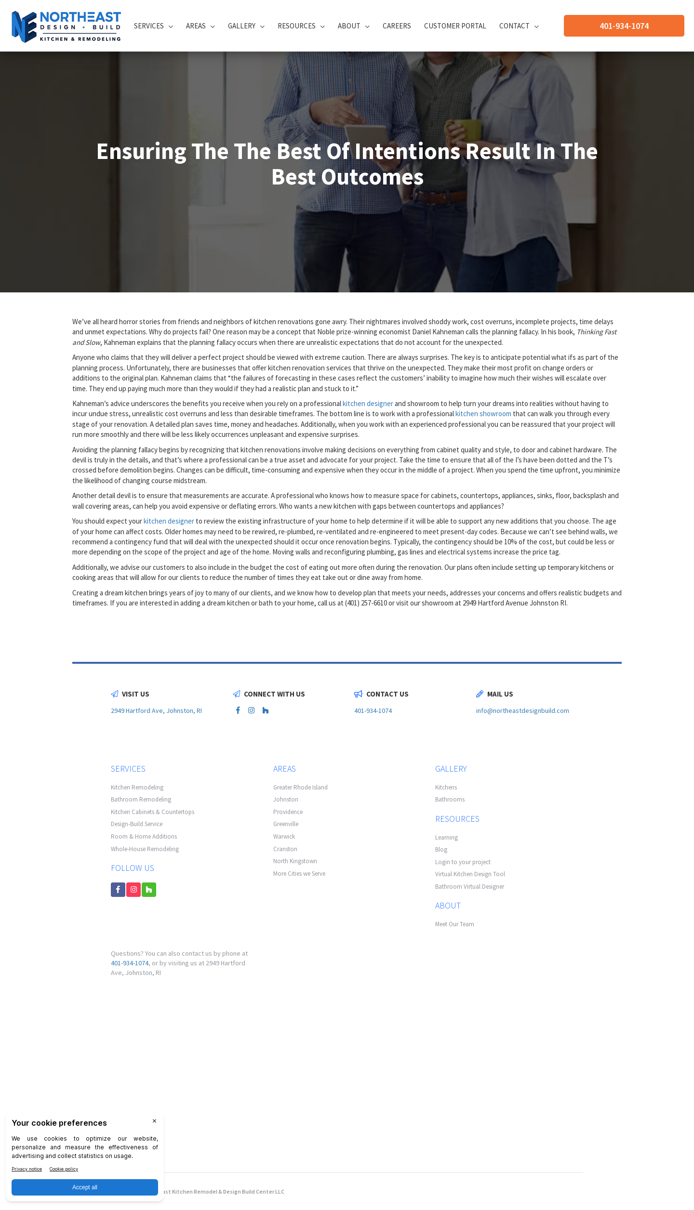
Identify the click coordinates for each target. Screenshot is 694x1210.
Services (153, 26)
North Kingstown (295, 861)
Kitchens (446, 787)
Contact (519, 26)
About (354, 26)
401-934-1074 (624, 25)
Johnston (285, 799)
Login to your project (463, 862)
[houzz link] (265, 710)
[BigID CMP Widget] (85, 1158)
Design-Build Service (136, 824)
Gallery (246, 26)
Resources (301, 26)
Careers (397, 25)
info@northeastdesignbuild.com (522, 710)
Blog (441, 849)
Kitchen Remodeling (137, 787)
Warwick (284, 836)
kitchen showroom (483, 413)
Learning (446, 837)
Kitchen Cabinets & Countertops (152, 812)
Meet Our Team (454, 924)
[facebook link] (238, 710)
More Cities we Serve (299, 873)
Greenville (285, 824)
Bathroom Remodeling (141, 799)
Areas (200, 26)
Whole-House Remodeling (145, 849)
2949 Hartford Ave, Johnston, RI (156, 710)
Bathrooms (450, 799)
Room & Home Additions (144, 836)
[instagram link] (251, 710)
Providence (288, 812)
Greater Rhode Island (300, 787)
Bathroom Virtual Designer (469, 886)
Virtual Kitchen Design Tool (470, 874)
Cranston (285, 849)
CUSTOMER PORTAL (455, 25)
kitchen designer (368, 403)
